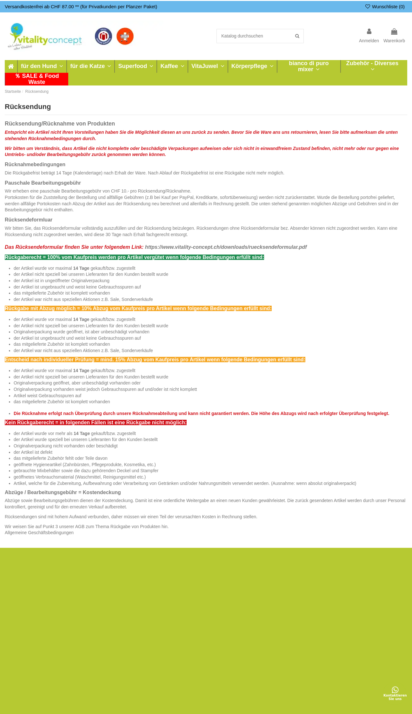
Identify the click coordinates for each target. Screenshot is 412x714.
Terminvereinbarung (193, 599)
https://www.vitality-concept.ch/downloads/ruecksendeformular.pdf (226, 247)
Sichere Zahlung (272, 591)
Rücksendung (104, 599)
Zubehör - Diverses (27, 623)
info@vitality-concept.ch (364, 627)
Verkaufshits (21, 639)
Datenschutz (268, 623)
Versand (264, 575)
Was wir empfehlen (110, 607)
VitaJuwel (18, 607)
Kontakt (263, 631)
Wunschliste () (384, 6)
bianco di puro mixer (29, 615)
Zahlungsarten (270, 583)
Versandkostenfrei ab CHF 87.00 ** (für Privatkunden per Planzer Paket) (81, 6)
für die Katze (21, 583)
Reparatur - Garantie (193, 583)
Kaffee (15, 599)
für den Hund (21, 575)
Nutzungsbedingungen (179, 705)
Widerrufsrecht (270, 607)
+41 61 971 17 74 (358, 618)
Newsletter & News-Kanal (198, 623)
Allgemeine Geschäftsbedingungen (39, 532)
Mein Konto (102, 575)
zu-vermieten (186, 575)
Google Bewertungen (194, 615)
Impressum (267, 615)
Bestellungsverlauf (109, 583)
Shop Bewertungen (192, 607)
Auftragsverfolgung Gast (115, 591)
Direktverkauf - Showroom (199, 591)
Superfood (19, 591)
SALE (14, 647)
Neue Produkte (23, 631)
